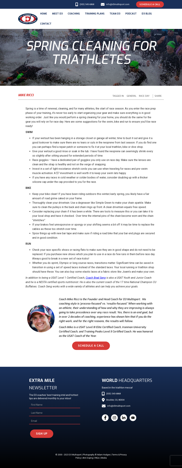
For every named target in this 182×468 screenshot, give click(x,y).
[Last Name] (54, 413)
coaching (74, 13)
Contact (45, 23)
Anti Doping (88, 458)
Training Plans (95, 13)
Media (104, 458)
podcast (131, 13)
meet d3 (57, 13)
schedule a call (91, 345)
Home (43, 13)
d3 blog (147, 13)
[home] (28, 19)
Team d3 (115, 13)
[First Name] (54, 405)
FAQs (97, 458)
